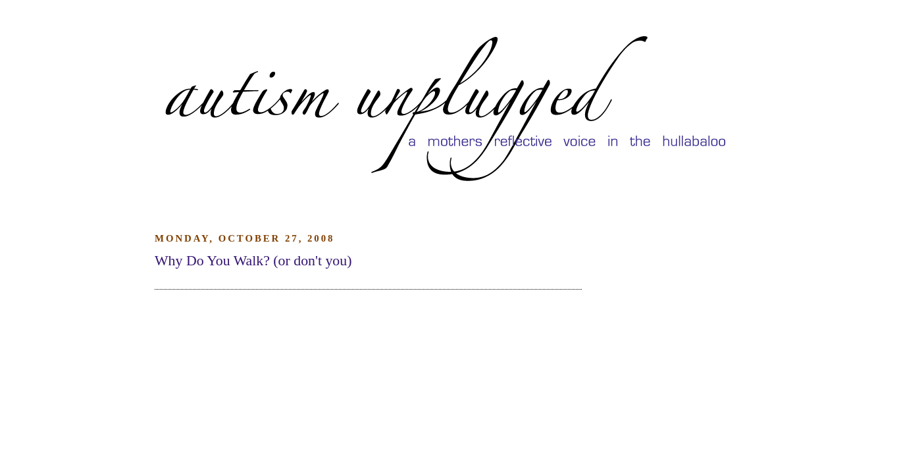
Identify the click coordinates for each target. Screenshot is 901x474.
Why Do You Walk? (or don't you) (253, 261)
